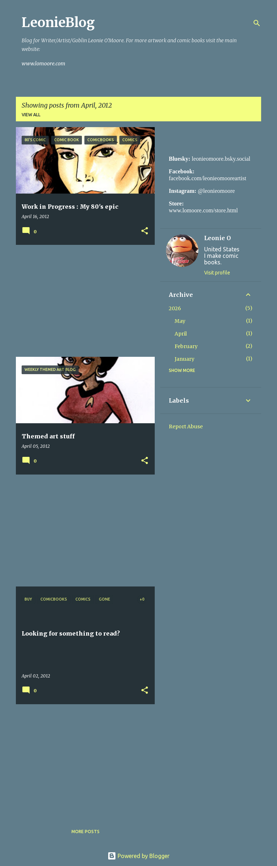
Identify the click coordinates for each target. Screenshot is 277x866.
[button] (144, 231)
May (180, 321)
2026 (175, 308)
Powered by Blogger (138, 856)
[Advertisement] (82, 300)
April (181, 333)
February (186, 346)
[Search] (256, 23)
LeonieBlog (58, 22)
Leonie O (217, 238)
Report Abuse (186, 426)
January (184, 359)
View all (31, 114)
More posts (85, 831)
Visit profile (217, 273)
